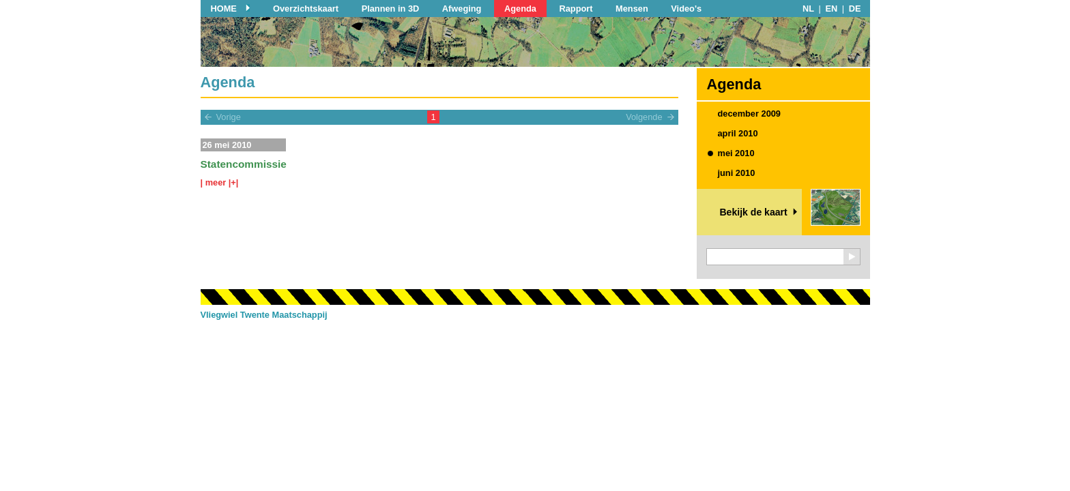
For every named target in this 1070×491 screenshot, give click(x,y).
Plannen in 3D (391, 8)
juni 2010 (736, 173)
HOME (224, 8)
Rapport (575, 8)
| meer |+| (220, 182)
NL (808, 8)
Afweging (462, 8)
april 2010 (738, 133)
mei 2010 (736, 153)
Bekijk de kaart (753, 212)
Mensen (632, 8)
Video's (686, 8)
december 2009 (749, 113)
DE (855, 8)
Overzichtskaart (305, 8)
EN (832, 8)
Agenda (520, 8)
